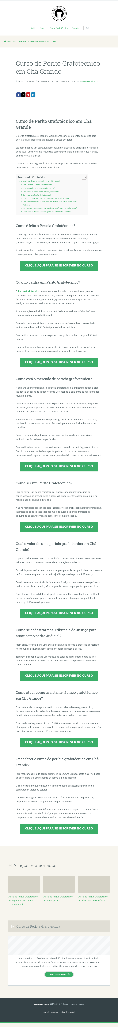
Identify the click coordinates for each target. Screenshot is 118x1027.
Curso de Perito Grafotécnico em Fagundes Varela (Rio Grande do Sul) (23, 904)
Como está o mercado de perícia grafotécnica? (42, 195)
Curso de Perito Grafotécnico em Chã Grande (40, 185)
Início (33, 28)
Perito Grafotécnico (59, 28)
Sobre (43, 28)
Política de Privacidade (69, 1015)
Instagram (54, 1015)
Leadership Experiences (41, 1007)
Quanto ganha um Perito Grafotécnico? (39, 192)
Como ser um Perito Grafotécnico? (37, 199)
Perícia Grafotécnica (30, 85)
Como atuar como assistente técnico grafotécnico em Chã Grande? (51, 212)
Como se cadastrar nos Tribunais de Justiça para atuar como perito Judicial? (51, 207)
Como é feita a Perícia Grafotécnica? (38, 189)
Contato (75, 28)
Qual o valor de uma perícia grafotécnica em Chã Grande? (47, 202)
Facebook (43, 1015)
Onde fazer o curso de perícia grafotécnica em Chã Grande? (48, 216)
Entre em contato (57, 978)
